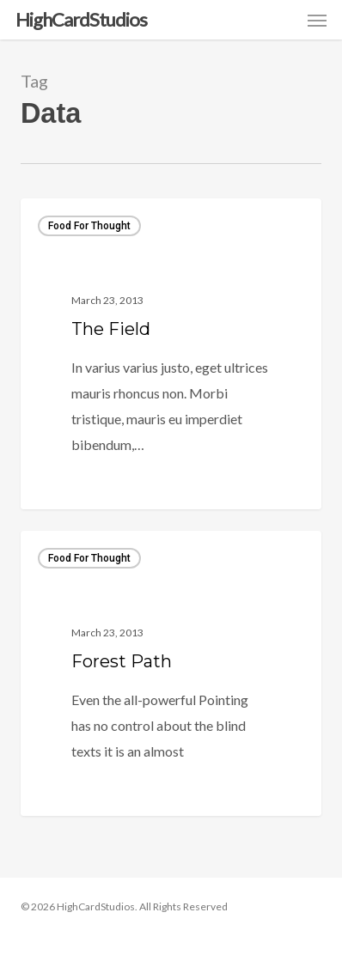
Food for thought (89, 226)
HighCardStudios (81, 19)
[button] (317, 19)
